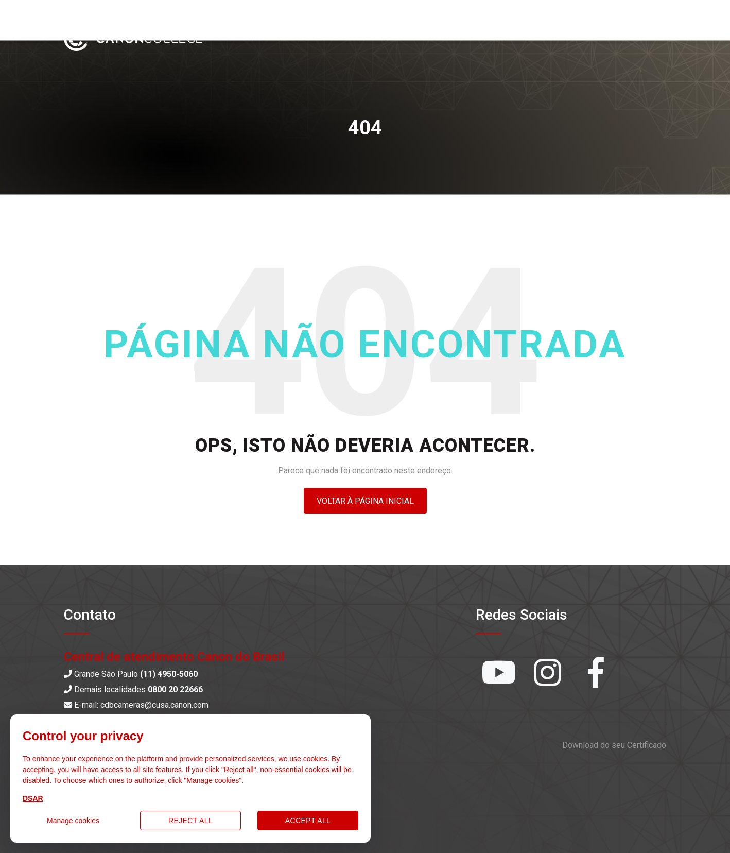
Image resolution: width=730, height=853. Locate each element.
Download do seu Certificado (614, 745)
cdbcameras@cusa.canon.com (154, 705)
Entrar (643, 36)
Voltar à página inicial (365, 501)
